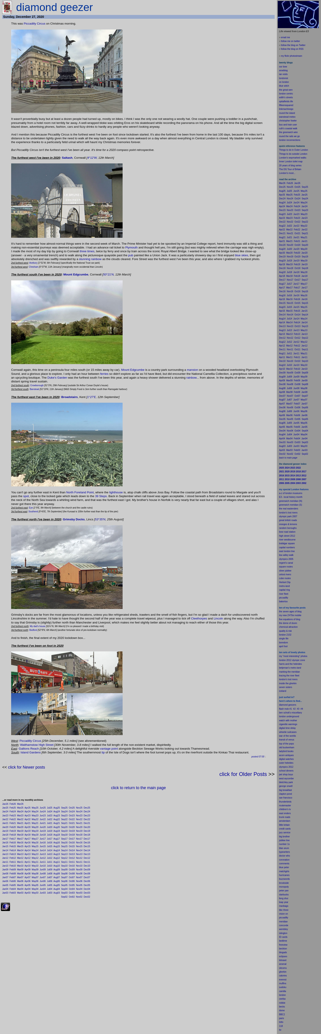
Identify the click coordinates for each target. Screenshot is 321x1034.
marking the (285, 672)
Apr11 (28, 862)
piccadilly (283, 597)
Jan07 (5, 877)
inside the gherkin (287, 683)
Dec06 (87, 881)
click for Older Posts (243, 774)
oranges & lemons (288, 524)
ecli (280, 956)
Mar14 (20, 850)
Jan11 (5, 862)
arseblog (283, 70)
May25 (35, 808)
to (282, 1022)
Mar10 (20, 866)
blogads (283, 952)
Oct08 (72, 873)
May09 (35, 869)
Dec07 (87, 877)
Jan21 (5, 823)
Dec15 (87, 846)
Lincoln (218, 618)
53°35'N (100, 519)
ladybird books (286, 751)
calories (283, 975)
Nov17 (79, 839)
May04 (35, 889)
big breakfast (285, 790)
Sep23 (64, 815)
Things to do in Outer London (293, 150)
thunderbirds (285, 802)
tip (103, 752)
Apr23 (28, 815)
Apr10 (28, 866)
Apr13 (28, 854)
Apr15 (28, 846)
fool (286, 646)
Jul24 (49, 811)
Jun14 (43, 850)
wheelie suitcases (287, 732)
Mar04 (20, 889)
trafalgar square (287, 543)
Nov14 (79, 850)
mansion (192, 369)
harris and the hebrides (290, 664)
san (281, 797)
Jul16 (49, 842)
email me (285, 37)
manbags (283, 906)
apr (280, 646)
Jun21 (43, 823)
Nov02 (79, 897)
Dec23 (87, 815)
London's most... (287, 173)
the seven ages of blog (290, 611)
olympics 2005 (286, 559)
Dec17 (87, 839)
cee (281, 999)
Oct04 (72, 889)
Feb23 (13, 815)
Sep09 (64, 869)
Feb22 (13, 819)
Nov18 (79, 835)
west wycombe (286, 778)
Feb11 (13, 862)
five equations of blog (289, 619)
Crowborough (37, 385)
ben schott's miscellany (290, 712)
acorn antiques (286, 755)
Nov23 (79, 815)
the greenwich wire (288, 132)
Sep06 (64, 881)
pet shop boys (286, 774)
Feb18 (13, 835)
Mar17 (20, 839)
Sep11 (64, 862)
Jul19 (49, 831)
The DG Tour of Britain (290, 169)
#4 (301, 709)
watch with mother (288, 720)
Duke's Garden (57, 377)
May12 (35, 858)
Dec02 (87, 897)
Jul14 (49, 850)
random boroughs (287, 528)
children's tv (285, 809)
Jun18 (43, 835)
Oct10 (72, 866)
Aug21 (57, 823)
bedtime (283, 941)
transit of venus (286, 739)
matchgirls (284, 871)
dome (282, 1010)
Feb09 (13, 869)
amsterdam (284, 821)
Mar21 (20, 823)
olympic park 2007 (288, 516)
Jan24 (5, 811)
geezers (292, 705)
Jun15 (43, 846)
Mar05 (20, 885)
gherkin (282, 972)
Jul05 (49, 885)
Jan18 (5, 835)
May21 (35, 823)
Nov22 (79, 819)
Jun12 (43, 858)
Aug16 (57, 842)
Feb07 (13, 877)
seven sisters (285, 687)
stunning (84, 259)
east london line (287, 551)
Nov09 (79, 869)
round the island (287, 113)
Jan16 (5, 842)
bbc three (283, 910)
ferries (104, 373)
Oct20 (72, 827)
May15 (35, 846)
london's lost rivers (288, 512)
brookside (284, 883)
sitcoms (283, 968)
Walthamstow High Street (37, 744)
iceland (282, 691)
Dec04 (87, 889)
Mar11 (20, 862)
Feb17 (13, 839)
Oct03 (72, 893)
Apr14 (28, 850)
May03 (35, 893)
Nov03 (79, 893)
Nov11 (79, 862)
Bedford (33, 630)
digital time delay (287, 728)
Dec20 (87, 827)
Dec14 (87, 850)
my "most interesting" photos (293, 656)
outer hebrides (286, 763)
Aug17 (57, 839)
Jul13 (49, 854)
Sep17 (64, 839)
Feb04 (13, 889)
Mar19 (20, 831)
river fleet (283, 594)
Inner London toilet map (290, 161)
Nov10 (79, 866)
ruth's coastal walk (288, 128)
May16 (35, 842)
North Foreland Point (80, 492)
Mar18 (20, 835)
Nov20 (79, 827)
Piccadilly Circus (34, 23)
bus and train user (288, 124)
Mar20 (20, 827)
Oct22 (72, 819)
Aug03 (57, 893)
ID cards (283, 937)
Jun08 (43, 873)
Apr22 (28, 819)
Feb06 (13, 881)
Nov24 (79, 811)
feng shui (283, 898)
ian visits (283, 74)
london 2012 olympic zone (292, 660)
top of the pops (286, 743)
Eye (31, 508)
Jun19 (43, 831)
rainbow (96, 259)
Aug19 (57, 831)
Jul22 (49, 819)
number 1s (284, 844)
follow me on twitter (290, 41)
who (288, 856)
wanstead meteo (287, 117)
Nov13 (79, 854)
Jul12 (49, 858)
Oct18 (72, 835)
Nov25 (79, 808)
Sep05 (64, 885)
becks (282, 1006)
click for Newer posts (26, 767)
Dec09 (87, 869)
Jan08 (5, 873)
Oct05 (72, 885)
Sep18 (64, 835)
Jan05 (5, 885)
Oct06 (72, 881)
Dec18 (87, 835)
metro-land (284, 586)
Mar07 (20, 877)
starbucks (284, 894)
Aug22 (57, 819)
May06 (35, 881)
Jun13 (43, 854)
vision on (283, 914)
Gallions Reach (29, 748)
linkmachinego (286, 109)
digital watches (286, 759)
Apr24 (28, 811)
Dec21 (87, 823)
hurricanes (284, 875)
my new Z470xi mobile (290, 615)
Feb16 (13, 842)
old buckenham (286, 747)
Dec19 (87, 831)
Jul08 (49, 873)
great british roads (288, 520)
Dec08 (87, 873)
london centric (286, 93)
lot (280, 1022)
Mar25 (20, 808)
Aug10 (57, 866)
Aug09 (57, 869)
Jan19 (5, 831)
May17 (35, 839)
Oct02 (72, 897)
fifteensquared (286, 105)
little (281, 825)
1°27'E (91, 397)
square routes (286, 566)
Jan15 (5, 846)
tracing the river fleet (289, 675)
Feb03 (13, 893)
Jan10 (5, 866)
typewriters (284, 852)
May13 (35, 854)
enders (287, 813)
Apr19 (28, 831)
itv (280, 1030)
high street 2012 (287, 536)
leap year (283, 902)
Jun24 (43, 811)
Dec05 (87, 885)
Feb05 (13, 885)
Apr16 (28, 842)
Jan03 (5, 893)
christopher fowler (288, 120)
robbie (282, 1003)
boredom (283, 642)
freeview (283, 945)
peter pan (283, 890)
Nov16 (79, 842)
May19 (35, 831)
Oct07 (72, 877)
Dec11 (87, 862)
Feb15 (13, 846)
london (282, 716)
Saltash (67, 157)
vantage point (109, 748)
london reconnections (289, 140)
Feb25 (13, 808)
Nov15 (79, 846)
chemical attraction (288, 627)
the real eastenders (288, 508)
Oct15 (72, 846)
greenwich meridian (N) (290, 501)
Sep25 (64, 808)
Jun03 (43, 893)
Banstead (34, 389)
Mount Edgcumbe (75, 274)
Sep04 (64, 889)
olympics (283, 767)
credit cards (285, 829)
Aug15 (57, 846)
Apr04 (28, 889)
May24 (35, 811)
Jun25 (43, 808)
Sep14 (64, 850)
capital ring (284, 590)
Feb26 (13, 804)
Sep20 (64, 827)
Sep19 (64, 831)
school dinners (286, 770)
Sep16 (64, 842)
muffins (282, 983)
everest (282, 979)
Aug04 (57, 889)
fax (284, 999)
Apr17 (28, 839)
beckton (283, 948)
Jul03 (49, 893)
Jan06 (5, 881)
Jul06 (49, 881)
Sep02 (64, 897)
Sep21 (64, 823)
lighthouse (116, 492)
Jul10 (49, 866)
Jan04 (5, 889)
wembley (283, 929)
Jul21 (49, 823)
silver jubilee (285, 570)
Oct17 (72, 839)
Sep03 (64, 893)
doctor (282, 856)
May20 (35, 827)
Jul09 (49, 869)
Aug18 (57, 835)
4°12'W (92, 157)
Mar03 (20, 893)
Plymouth (131, 247)
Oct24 (72, 811)
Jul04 (49, 889)
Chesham (33, 267)
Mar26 (20, 804)
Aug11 (57, 862)
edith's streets (286, 97)
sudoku (282, 987)
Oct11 (72, 862)
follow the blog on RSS (292, 49)
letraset (282, 960)
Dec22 (87, 819)
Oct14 (72, 850)
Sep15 (64, 846)
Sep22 (64, 819)
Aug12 (57, 858)
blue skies (241, 255)
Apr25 (28, 808)
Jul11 (49, 862)
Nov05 (79, 885)
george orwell (285, 786)
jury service (284, 832)
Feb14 (13, 850)
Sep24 (64, 811)
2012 (290, 767)
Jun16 (43, 842)
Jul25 (49, 808)
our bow (283, 66)
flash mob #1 (285, 709)
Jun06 (43, 881)
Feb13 (13, 854)
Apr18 (28, 835)
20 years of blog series (290, 165)
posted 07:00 (257, 756)
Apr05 (28, 885)
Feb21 (13, 823)
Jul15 (49, 846)
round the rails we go (289, 136)
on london (284, 82)
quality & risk (285, 631)
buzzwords (284, 879)
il (282, 646)
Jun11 (43, 862)
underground (292, 716)
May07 (35, 877)
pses (284, 956)
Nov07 (79, 877)
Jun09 (43, 869)
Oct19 (72, 831)
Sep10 (64, 866)
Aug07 (57, 877)
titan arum (284, 848)
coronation (284, 860)
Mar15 (20, 846)
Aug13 (57, 854)
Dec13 (87, 854)
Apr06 (28, 881)
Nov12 (79, 858)
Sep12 (64, 858)
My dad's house (37, 626)
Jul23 (49, 815)
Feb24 (13, 811)
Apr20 (28, 827)
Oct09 (72, 869)
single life (283, 638)
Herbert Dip (284, 582)
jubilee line (284, 840)
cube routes (285, 578)
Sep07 (64, 877)
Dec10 (87, 866)
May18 (35, 835)
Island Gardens (31, 752)
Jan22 (5, 819)
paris (281, 1018)
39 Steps (101, 496)
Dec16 (87, 842)
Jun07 (43, 877)
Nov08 (79, 873)
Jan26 (5, 804)
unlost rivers (285, 574)
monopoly (284, 887)
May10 (35, 866)
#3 (298, 709)
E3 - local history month (290, 497)
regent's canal (286, 563)
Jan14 (5, 850)
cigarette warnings (288, 724)
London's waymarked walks (292, 157)
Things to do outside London (293, 154)
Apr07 (28, 877)
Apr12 (28, 858)
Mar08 (20, 873)
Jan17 (5, 839)
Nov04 (79, 889)
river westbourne (287, 539)
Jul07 (49, 877)
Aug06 (57, 881)
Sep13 (64, 854)
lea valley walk (286, 555)
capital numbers (287, 547)
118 (281, 1026)
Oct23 (72, 815)
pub (130, 255)
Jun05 (43, 885)
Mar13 (20, 854)
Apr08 (28, 873)
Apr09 (28, 869)
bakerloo (283, 601)
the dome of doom (288, 623)
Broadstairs (69, 397)
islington (283, 933)
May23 (35, 815)
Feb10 (13, 866)
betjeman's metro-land (290, 668)
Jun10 (43, 866)
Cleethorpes (199, 618)
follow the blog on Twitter (293, 45)
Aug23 (57, 815)
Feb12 (13, 858)
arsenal (282, 964)
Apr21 (28, 823)
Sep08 (64, 873)
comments (284, 863)
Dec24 (87, 811)
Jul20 (49, 827)
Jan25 (5, 808)
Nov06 (79, 881)
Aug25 (57, 808)
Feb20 (13, 827)
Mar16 (20, 842)
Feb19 (13, 831)
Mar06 (20, 881)
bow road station (287, 532)
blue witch (284, 86)
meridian (295, 672)
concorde (283, 925)
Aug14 (57, 850)
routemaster (285, 805)
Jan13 (5, 854)
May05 (35, 885)
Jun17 (43, 839)
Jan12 (5, 858)
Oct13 (72, 854)
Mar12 (20, 858)
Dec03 (87, 893)
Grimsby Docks (74, 519)
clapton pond (285, 794)
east (281, 813)
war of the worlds (287, 736)
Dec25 (87, 808)
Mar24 (20, 811)
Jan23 (5, 815)
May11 (35, 862)
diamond (283, 705)
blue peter (284, 867)
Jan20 (5, 827)
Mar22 (20, 819)
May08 (35, 873)
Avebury (33, 263)
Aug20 (57, 827)
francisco (287, 797)
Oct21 (72, 823)
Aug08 (57, 873)
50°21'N (108, 274)
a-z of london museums (290, 493)
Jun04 (43, 889)
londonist (283, 78)
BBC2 (282, 1014)
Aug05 (57, 885)
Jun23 (43, 815)
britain (287, 825)
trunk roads (284, 817)
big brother (284, 836)
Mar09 (20, 869)
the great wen (286, 90)
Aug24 (57, 811)
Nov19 (79, 831)
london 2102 (285, 635)
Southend (33, 511)
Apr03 (28, 893)
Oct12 (72, 858)
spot (26, 496)
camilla (282, 991)
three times (87, 251)
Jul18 (49, 835)
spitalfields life (286, 101)
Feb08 (13, 873)
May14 (35, 850)
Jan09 (5, 869)
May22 (35, 819)
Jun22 (43, 819)
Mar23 (20, 815)
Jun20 (43, 827)
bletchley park (286, 782)
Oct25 (72, 808)
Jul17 (49, 839)
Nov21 (79, 823)
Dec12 (87, 858)
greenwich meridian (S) (290, 505)
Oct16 (72, 842)
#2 (294, 709)
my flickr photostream (291, 56)
